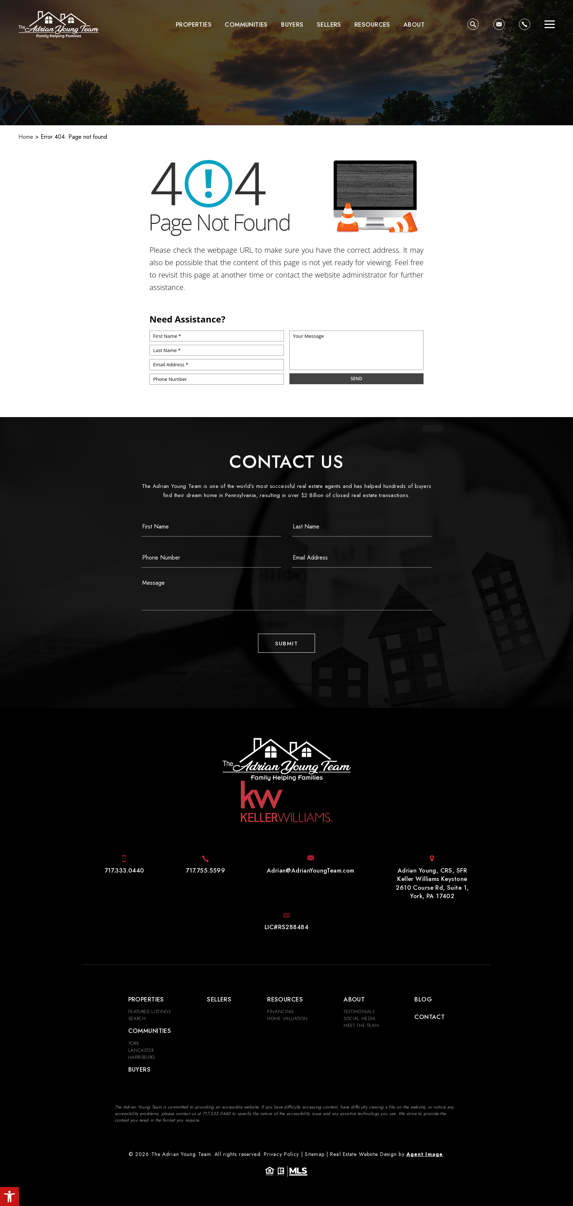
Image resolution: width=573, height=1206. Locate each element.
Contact (429, 1016)
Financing (280, 1011)
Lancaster (141, 1050)
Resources (372, 24)
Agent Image (424, 1154)
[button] (9, 1196)
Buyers (292, 24)
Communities (246, 24)
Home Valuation (287, 1018)
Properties (194, 24)
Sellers (329, 24)
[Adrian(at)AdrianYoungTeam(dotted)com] (499, 24)
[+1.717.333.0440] (524, 24)
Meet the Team (361, 1025)
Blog (423, 999)
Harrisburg (141, 1057)
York (134, 1043)
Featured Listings (149, 1011)
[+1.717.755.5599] (205, 870)
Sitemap (315, 1154)
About (414, 24)
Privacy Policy (281, 1154)
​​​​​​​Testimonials (359, 1011)
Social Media (360, 1018)
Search (137, 1018)
